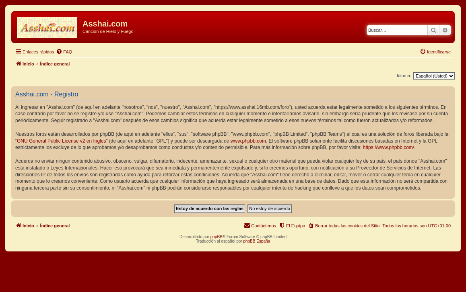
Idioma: (404, 75)
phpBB (216, 237)
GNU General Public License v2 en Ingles (61, 141)
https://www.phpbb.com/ (388, 147)
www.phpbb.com (248, 141)
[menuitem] (64, 52)
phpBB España (256, 241)
